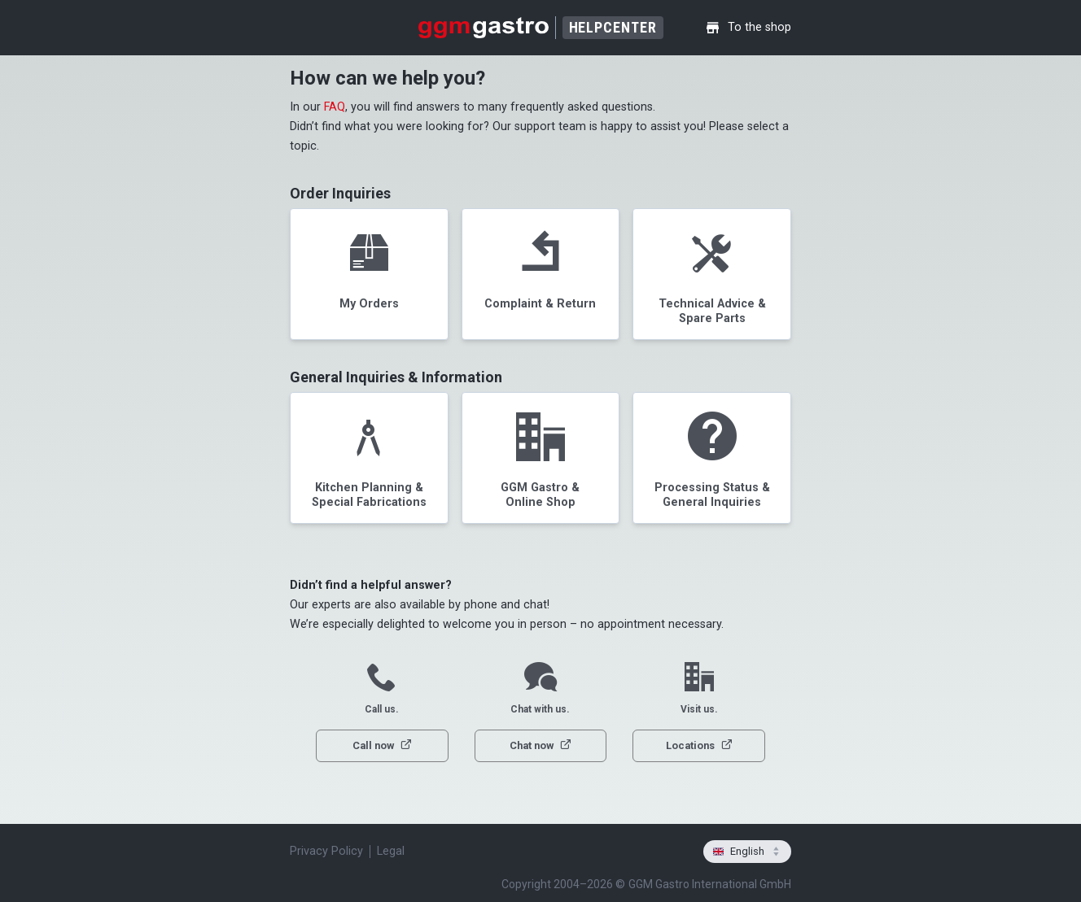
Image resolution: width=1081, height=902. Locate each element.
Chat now (540, 745)
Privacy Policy (326, 851)
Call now (382, 745)
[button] (369, 274)
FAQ (334, 107)
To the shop (748, 27)
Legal (391, 851)
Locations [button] (699, 745)
